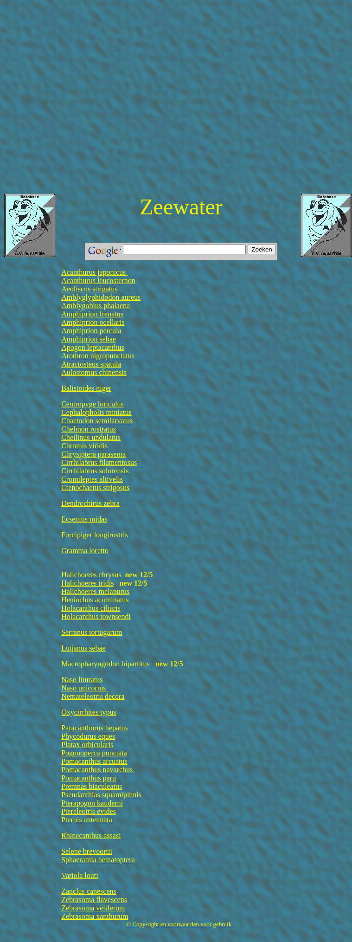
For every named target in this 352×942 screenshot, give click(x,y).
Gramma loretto (85, 551)
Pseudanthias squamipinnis (101, 795)
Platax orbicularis (87, 744)
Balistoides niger (86, 388)
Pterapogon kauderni (92, 803)
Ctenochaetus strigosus (95, 487)
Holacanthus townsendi (96, 616)
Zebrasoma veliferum (93, 908)
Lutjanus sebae (83, 648)
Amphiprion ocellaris (92, 322)
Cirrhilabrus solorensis (94, 471)
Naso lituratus (81, 680)
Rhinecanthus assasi (91, 835)
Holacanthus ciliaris (91, 608)
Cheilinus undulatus (91, 437)
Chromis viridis (84, 446)
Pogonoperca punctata (94, 753)
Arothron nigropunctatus (97, 356)
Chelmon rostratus (88, 429)
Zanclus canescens (88, 891)
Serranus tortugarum (91, 632)
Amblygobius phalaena (95, 306)
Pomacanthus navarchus (97, 770)
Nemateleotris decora (92, 696)
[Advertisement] (87, 99)
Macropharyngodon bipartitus (105, 664)
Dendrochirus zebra (90, 503)
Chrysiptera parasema (93, 454)
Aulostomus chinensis (94, 372)
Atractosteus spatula (91, 364)
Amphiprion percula (91, 331)
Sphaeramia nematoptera (98, 860)
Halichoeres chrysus (91, 575)
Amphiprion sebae (88, 339)
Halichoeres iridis (87, 583)
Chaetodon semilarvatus (97, 421)
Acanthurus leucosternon (98, 280)
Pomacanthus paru (88, 778)
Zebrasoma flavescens (94, 899)
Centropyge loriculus (92, 404)
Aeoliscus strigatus (89, 289)
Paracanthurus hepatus (94, 728)
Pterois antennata (86, 820)
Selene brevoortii (86, 851)
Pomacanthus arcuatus (94, 761)
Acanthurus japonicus (94, 272)
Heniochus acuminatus (94, 600)
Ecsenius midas (84, 519)
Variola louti (79, 875)
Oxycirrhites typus (88, 712)
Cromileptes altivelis (92, 479)
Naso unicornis (84, 688)
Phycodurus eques (88, 736)
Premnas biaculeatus (91, 786)
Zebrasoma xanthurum (94, 916)
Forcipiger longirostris (94, 535)
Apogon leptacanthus (92, 347)
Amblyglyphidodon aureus (101, 297)
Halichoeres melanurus (95, 591)
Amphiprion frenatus (92, 314)
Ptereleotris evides (88, 811)
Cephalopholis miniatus (96, 412)
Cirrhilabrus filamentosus (99, 462)
